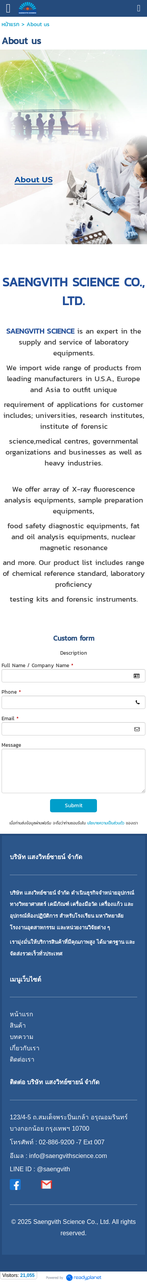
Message (11, 745)
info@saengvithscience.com (68, 1156)
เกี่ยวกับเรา (24, 1048)
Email (10, 718)
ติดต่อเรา (22, 1059)
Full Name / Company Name (38, 665)
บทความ (22, 1037)
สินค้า (18, 1025)
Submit (73, 805)
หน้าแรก (11, 24)
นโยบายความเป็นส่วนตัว (105, 823)
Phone (11, 692)
